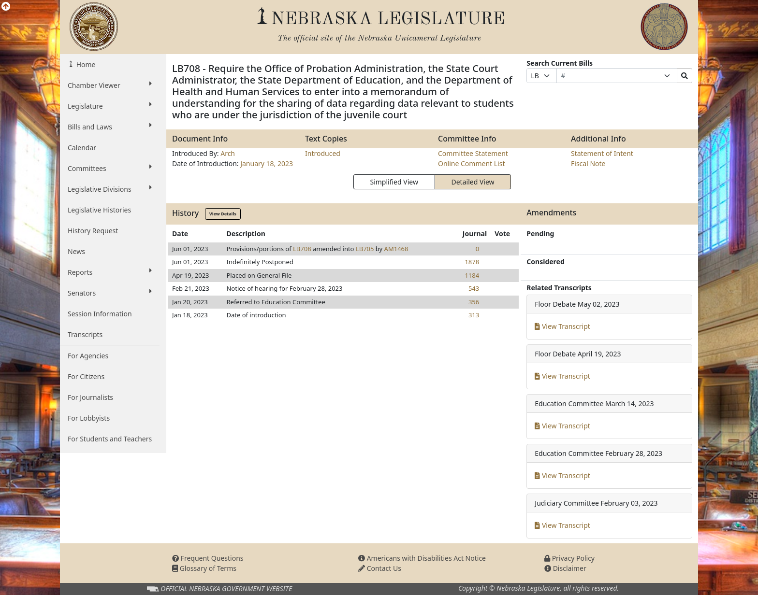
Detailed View (473, 181)
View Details (222, 214)
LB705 (365, 248)
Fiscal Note (588, 163)
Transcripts (85, 334)
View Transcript (562, 326)
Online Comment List (471, 163)
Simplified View (394, 181)
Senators (110, 293)
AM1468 (396, 248)
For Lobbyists (89, 418)
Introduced (322, 153)
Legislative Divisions (110, 189)
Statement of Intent (602, 153)
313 (473, 315)
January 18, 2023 (266, 163)
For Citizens (86, 376)
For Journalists (90, 397)
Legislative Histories (99, 209)
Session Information (100, 313)
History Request (93, 230)
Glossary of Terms (204, 568)
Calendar (82, 147)
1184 (472, 275)
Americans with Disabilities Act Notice (422, 558)
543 (473, 288)
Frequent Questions (208, 558)
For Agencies (88, 355)
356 (473, 302)
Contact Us (379, 568)
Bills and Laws (110, 126)
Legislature (110, 106)
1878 (472, 261)
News (76, 251)
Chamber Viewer (110, 85)
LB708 (302, 248)
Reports (110, 272)
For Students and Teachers (110, 438)
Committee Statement (473, 153)
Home (84, 64)
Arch (227, 153)
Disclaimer (565, 568)
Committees (110, 168)
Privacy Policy (569, 558)
